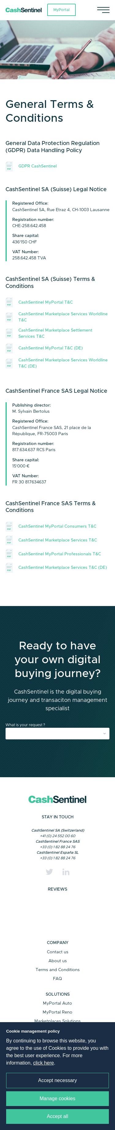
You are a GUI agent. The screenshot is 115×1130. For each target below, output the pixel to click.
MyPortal (61, 10)
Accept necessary (57, 1080)
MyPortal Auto (57, 1003)
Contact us (57, 952)
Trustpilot (57, 915)
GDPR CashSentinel (31, 166)
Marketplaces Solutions (57, 1021)
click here (43, 1062)
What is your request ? (25, 725)
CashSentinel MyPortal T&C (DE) (44, 348)
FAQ (57, 979)
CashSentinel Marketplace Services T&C (51, 540)
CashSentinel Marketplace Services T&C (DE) (56, 568)
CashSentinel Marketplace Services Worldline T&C (57, 317)
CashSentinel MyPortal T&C (39, 302)
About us (57, 961)
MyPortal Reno (57, 1012)
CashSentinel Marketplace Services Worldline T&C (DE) (57, 363)
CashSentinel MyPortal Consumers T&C (51, 527)
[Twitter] (49, 872)
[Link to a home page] (26, 10)
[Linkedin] (66, 872)
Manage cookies (57, 1098)
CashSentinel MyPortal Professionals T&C (53, 554)
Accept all (57, 1116)
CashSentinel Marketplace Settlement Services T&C (49, 333)
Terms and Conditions (58, 970)
